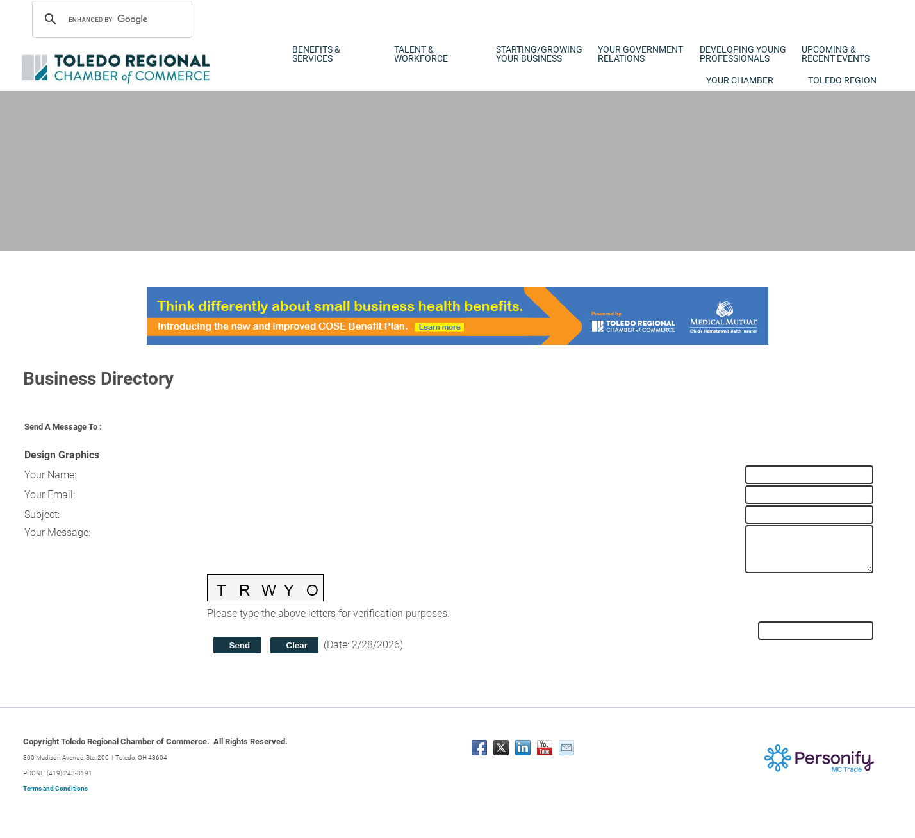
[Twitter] (501, 747)
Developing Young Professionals (743, 53)
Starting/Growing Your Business (539, 53)
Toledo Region (842, 80)
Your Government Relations (640, 53)
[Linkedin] (523, 747)
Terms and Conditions (55, 788)
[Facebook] (479, 747)
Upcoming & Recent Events (836, 53)
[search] (110, 19)
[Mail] (566, 747)
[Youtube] (544, 747)
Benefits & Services (316, 53)
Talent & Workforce (421, 53)
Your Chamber (739, 80)
